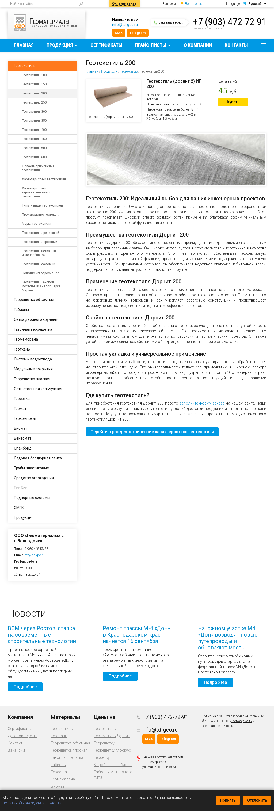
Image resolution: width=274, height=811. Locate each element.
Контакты (236, 45)
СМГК (19, 507)
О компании (198, 45)
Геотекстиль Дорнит (112, 736)
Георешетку (104, 743)
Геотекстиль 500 (34, 148)
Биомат (20, 428)
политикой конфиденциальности (32, 803)
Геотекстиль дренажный (40, 233)
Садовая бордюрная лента (38, 458)
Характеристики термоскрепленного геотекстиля (37, 192)
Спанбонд (23, 448)
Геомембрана (26, 339)
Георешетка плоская (32, 379)
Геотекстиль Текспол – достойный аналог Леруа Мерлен (41, 286)
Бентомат (22, 438)
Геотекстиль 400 (34, 130)
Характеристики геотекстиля (44, 179)
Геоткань (22, 349)
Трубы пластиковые (31, 468)
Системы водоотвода (33, 359)
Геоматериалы (241, 721)
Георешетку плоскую (112, 750)
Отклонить (257, 800)
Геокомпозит (25, 418)
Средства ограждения (34, 478)
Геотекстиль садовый (38, 264)
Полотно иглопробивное (40, 273)
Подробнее (25, 686)
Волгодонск (193, 4)
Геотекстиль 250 (34, 102)
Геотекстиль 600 (34, 157)
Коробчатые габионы (113, 765)
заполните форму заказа (202, 403)
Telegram (138, 33)
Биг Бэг (20, 488)
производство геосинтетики (49, 22)
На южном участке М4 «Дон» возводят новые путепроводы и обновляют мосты (227, 638)
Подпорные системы (32, 498)
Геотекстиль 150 (34, 84)
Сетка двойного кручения (36, 319)
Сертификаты (106, 45)
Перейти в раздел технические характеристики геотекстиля (152, 431)
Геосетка (22, 399)
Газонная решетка (67, 757)
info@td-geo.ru (125, 24)
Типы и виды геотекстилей (42, 205)
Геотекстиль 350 (34, 121)
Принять (228, 800)
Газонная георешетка (33, 329)
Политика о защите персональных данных (233, 716)
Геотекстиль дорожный (39, 242)
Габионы (21, 309)
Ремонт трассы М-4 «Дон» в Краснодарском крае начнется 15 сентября (136, 634)
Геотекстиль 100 (34, 75)
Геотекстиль (129, 71)
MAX (119, 33)
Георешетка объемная (34, 300)
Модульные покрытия (33, 369)
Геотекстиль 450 (34, 139)
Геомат (20, 408)
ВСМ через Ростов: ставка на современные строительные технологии (42, 634)
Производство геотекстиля (42, 214)
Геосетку (102, 757)
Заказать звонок (168, 22)
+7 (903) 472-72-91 (229, 22)
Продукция (60, 45)
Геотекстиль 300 (34, 111)
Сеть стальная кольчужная (38, 389)
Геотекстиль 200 (34, 93)
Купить (233, 102)
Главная (24, 45)
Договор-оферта (22, 736)
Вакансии (16, 750)
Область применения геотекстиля (38, 168)
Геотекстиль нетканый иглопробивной (39, 253)
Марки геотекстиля (36, 224)
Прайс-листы (150, 45)
